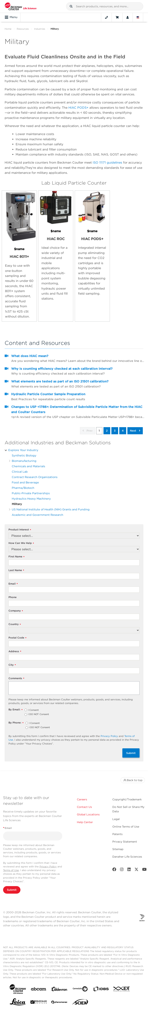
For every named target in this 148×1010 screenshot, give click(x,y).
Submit (131, 753)
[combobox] (104, 6)
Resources (23, 28)
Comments (16, 678)
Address (14, 651)
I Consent (33, 710)
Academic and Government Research (37, 514)
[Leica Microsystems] (17, 1003)
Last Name (16, 570)
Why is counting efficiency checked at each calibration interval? (62, 369)
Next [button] (135, 430)
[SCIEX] (80, 1003)
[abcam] (38, 989)
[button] (71, 6)
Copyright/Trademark (127, 799)
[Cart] (117, 17)
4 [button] (123, 430)
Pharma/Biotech (23, 487)
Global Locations (88, 814)
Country (14, 624)
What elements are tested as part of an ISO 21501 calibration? (59, 381)
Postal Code (17, 637)
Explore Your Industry (23, 450)
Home (8, 28)
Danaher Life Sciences (127, 856)
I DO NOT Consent (38, 714)
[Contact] (106, 17)
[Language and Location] (138, 17)
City (12, 665)
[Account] (128, 17)
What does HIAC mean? (29, 356)
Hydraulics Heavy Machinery (31, 498)
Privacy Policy (109, 736)
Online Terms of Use (125, 826)
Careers (82, 799)
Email (13, 584)
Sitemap (117, 849)
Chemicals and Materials (28, 466)
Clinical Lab (20, 471)
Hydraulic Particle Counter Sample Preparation (48, 394)
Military (17, 504)
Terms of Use (11, 870)
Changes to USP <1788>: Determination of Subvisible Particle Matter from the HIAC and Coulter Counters (76, 409)
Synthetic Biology (24, 455)
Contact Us (84, 806)
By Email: (15, 709)
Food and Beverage (25, 482)
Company (15, 611)
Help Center (85, 822)
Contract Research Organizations (34, 477)
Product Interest (19, 529)
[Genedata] (80, 989)
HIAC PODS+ (78, 107)
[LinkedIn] (129, 870)
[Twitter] (136, 870)
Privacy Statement (124, 841)
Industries (39, 28)
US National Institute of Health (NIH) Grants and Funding (51, 509)
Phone (12, 597)
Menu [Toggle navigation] (11, 17)
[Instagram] (122, 870)
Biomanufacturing (24, 460)
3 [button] (115, 430)
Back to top (132, 780)
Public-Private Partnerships (31, 493)
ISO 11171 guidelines (107, 162)
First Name (16, 556)
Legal (116, 819)
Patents (117, 834)
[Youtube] (144, 870)
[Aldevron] (59, 990)
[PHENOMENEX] (59, 1003)
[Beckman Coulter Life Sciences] (20, 6)
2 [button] (107, 430)
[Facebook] (114, 870)
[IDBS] (100, 990)
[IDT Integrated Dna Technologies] (121, 989)
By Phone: (16, 722)
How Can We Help (21, 543)
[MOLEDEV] (38, 1003)
